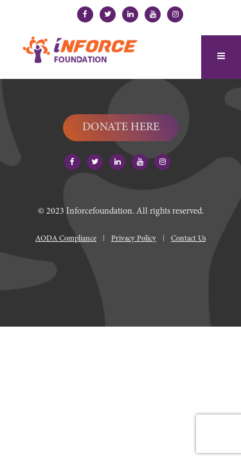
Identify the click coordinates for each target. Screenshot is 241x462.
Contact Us (188, 239)
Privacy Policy (133, 239)
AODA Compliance (65, 239)
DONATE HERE (120, 127)
